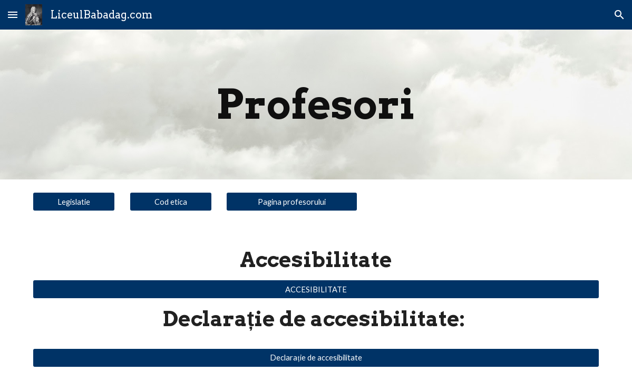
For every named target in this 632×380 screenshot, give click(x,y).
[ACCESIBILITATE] (316, 289)
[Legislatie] (73, 201)
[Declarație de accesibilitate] (316, 357)
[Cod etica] (170, 201)
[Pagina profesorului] (291, 201)
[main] (316, 104)
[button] (12, 14)
